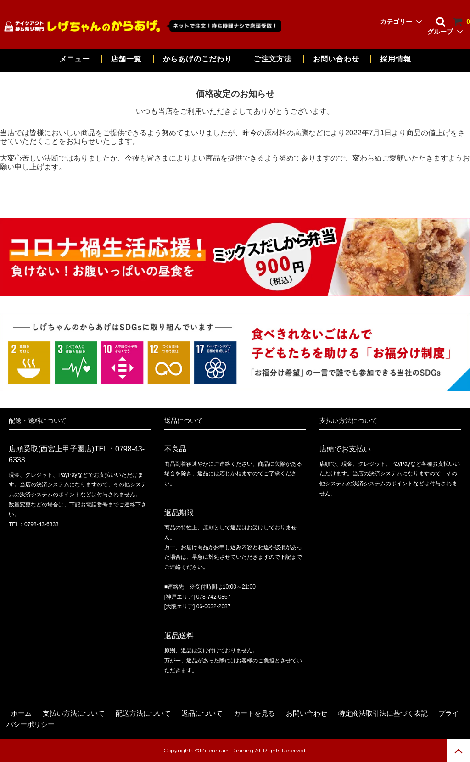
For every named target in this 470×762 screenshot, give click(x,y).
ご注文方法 (272, 59)
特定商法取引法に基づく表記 (383, 713)
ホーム (21, 713)
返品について (202, 713)
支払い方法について (74, 713)
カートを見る (254, 713)
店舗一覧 (126, 59)
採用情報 (395, 59)
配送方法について (143, 713)
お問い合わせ (337, 59)
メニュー (74, 59)
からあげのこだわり (197, 59)
